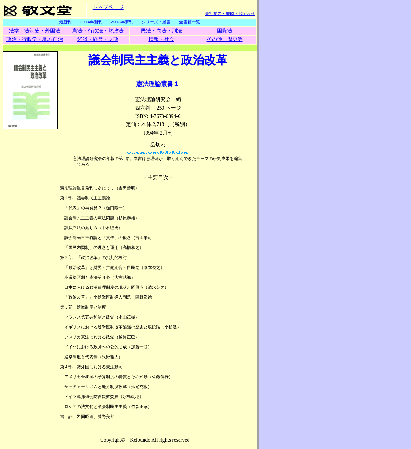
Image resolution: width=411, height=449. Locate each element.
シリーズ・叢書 (156, 22)
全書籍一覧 (189, 22)
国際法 (224, 31)
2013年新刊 (122, 22)
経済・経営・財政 (97, 39)
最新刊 (65, 22)
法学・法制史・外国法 (34, 31)
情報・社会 (161, 39)
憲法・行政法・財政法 (98, 31)
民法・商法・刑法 (161, 31)
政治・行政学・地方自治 (34, 39)
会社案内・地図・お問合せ (230, 13)
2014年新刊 (91, 22)
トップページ (108, 7)
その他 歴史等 (225, 39)
